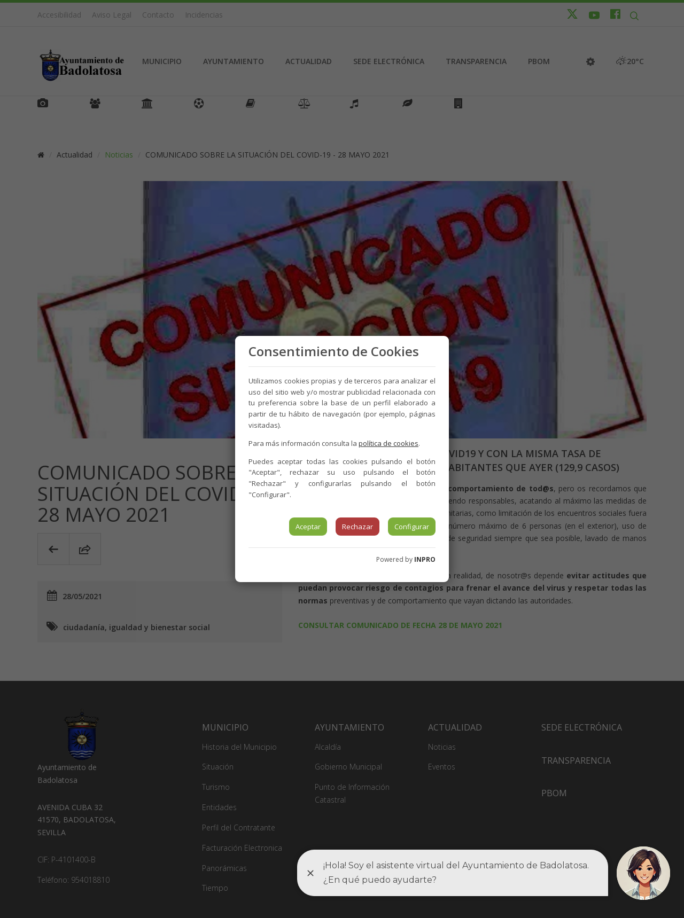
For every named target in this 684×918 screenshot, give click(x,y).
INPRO (425, 559)
